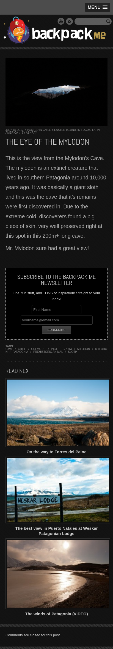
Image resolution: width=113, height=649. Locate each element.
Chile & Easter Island (59, 129)
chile (22, 349)
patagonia (20, 351)
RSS (69, 21)
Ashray (31, 132)
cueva (36, 349)
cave (9, 349)
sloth (72, 351)
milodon (83, 349)
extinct (51, 349)
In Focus (84, 129)
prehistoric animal (48, 351)
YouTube (61, 21)
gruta (67, 349)
